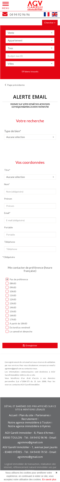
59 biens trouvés (30, 71)
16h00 (11, 315)
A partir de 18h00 (16, 323)
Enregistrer (30, 345)
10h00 (11, 291)
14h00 (11, 307)
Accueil (13, 415)
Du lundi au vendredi (18, 327)
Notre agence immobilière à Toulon (29, 422)
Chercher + (50, 22)
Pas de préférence (17, 279)
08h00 (11, 283)
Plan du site (26, 415)
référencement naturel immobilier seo (33, 467)
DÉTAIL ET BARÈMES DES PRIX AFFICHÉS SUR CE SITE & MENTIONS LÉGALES (30, 408)
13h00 (11, 303)
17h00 (11, 319)
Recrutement (29, 419)
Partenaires (43, 415)
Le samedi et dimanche (19, 331)
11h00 (11, 295)
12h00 (11, 299)
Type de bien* (12, 131)
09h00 (11, 287)
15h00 (11, 311)
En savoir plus (49, 479)
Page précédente (14, 85)
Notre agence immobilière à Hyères (29, 426)
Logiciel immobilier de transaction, (22, 463)
